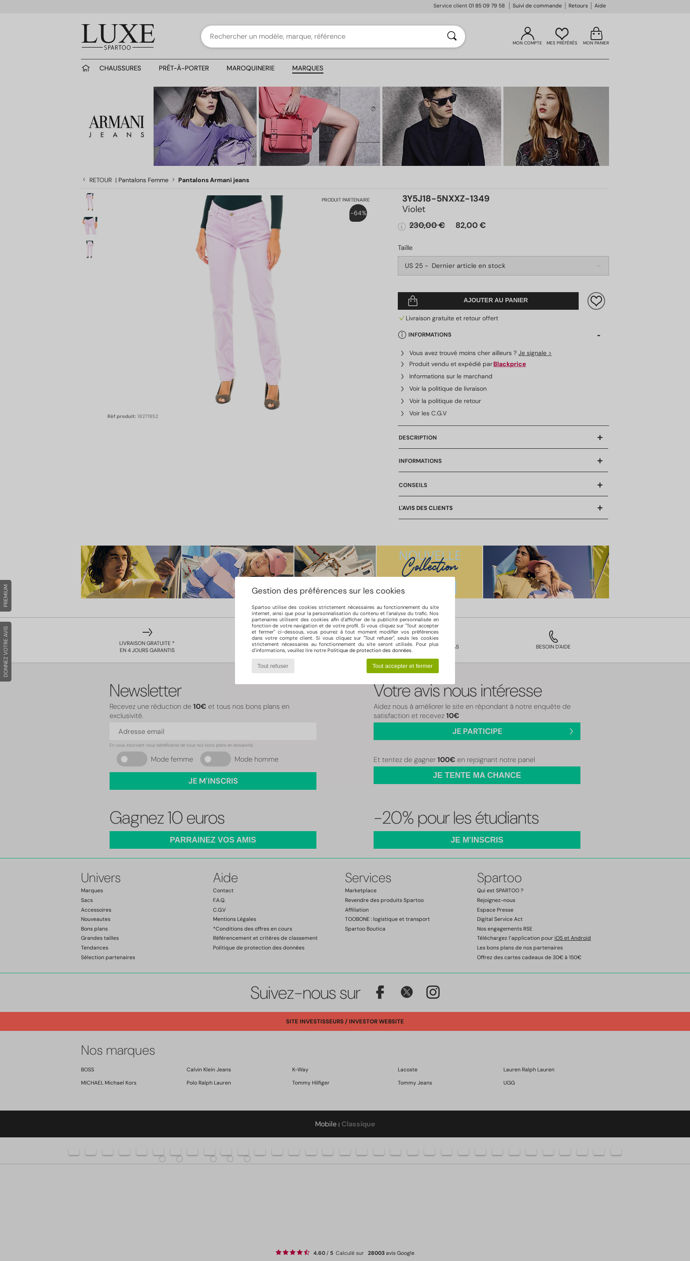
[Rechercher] (452, 37)
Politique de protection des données (369, 650)
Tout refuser (272, 666)
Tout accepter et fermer (402, 666)
